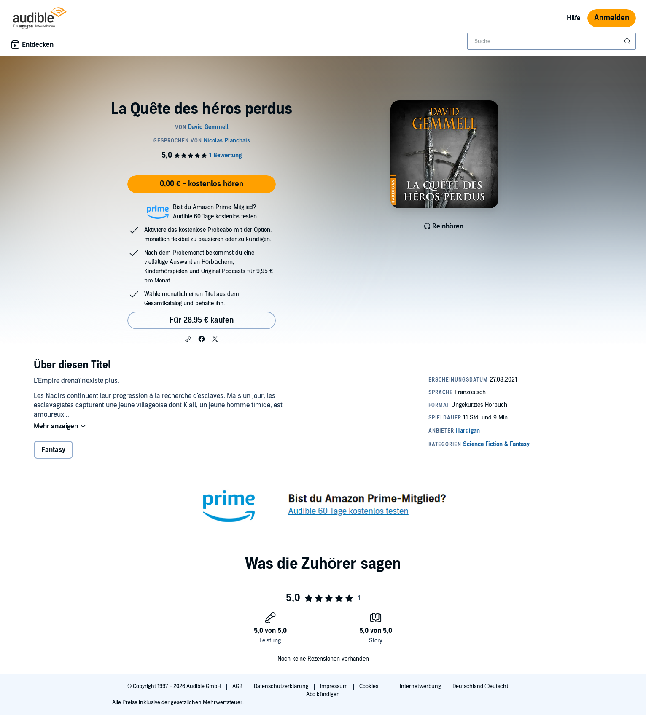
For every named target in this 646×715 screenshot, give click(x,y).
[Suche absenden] (628, 41)
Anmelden (611, 17)
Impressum (334, 686)
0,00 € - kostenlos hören (201, 184)
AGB (238, 686)
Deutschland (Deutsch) (480, 686)
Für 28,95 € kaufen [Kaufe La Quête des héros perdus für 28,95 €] (202, 320)
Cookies (369, 686)
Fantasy (53, 450)
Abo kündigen (322, 694)
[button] (188, 339)
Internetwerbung (421, 686)
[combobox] (551, 41)
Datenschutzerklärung (282, 686)
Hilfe (574, 18)
